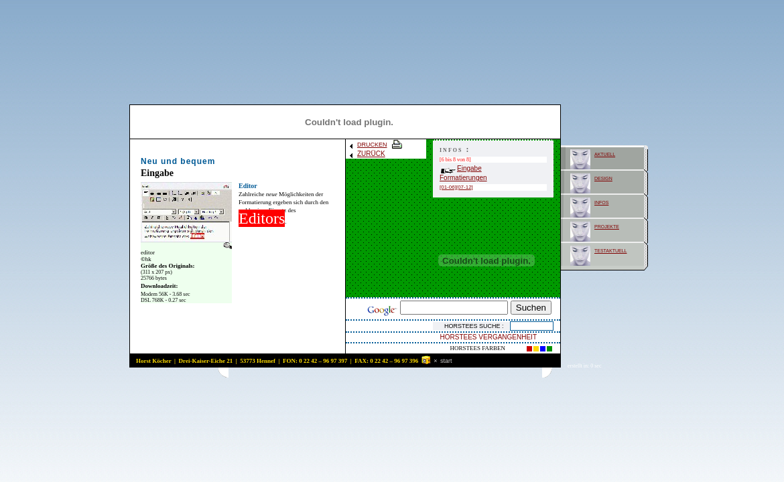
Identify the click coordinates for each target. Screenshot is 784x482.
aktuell (604, 153)
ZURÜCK (366, 153)
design (603, 177)
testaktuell (610, 250)
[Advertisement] (385, 373)
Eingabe (461, 168)
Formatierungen (463, 177)
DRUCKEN (376, 144)
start (446, 360)
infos (601, 202)
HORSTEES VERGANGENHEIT (488, 337)
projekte (606, 226)
